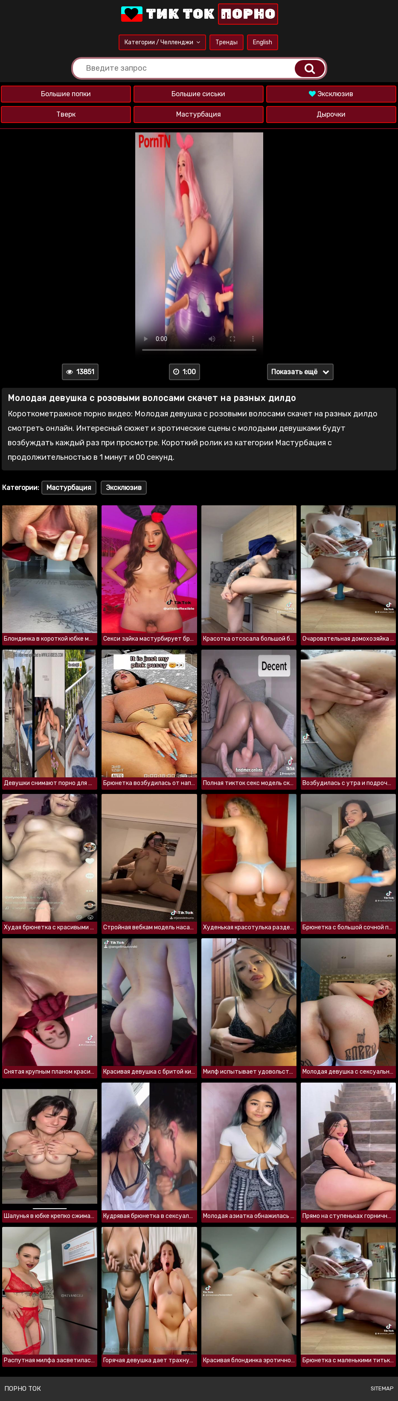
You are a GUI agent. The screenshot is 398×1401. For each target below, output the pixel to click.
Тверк (66, 114)
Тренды (226, 42)
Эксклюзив (331, 94)
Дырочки (331, 114)
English (262, 42)
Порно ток (22, 1388)
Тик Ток (198, 14)
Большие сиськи (198, 94)
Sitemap (382, 1388)
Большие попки (66, 94)
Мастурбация (198, 114)
